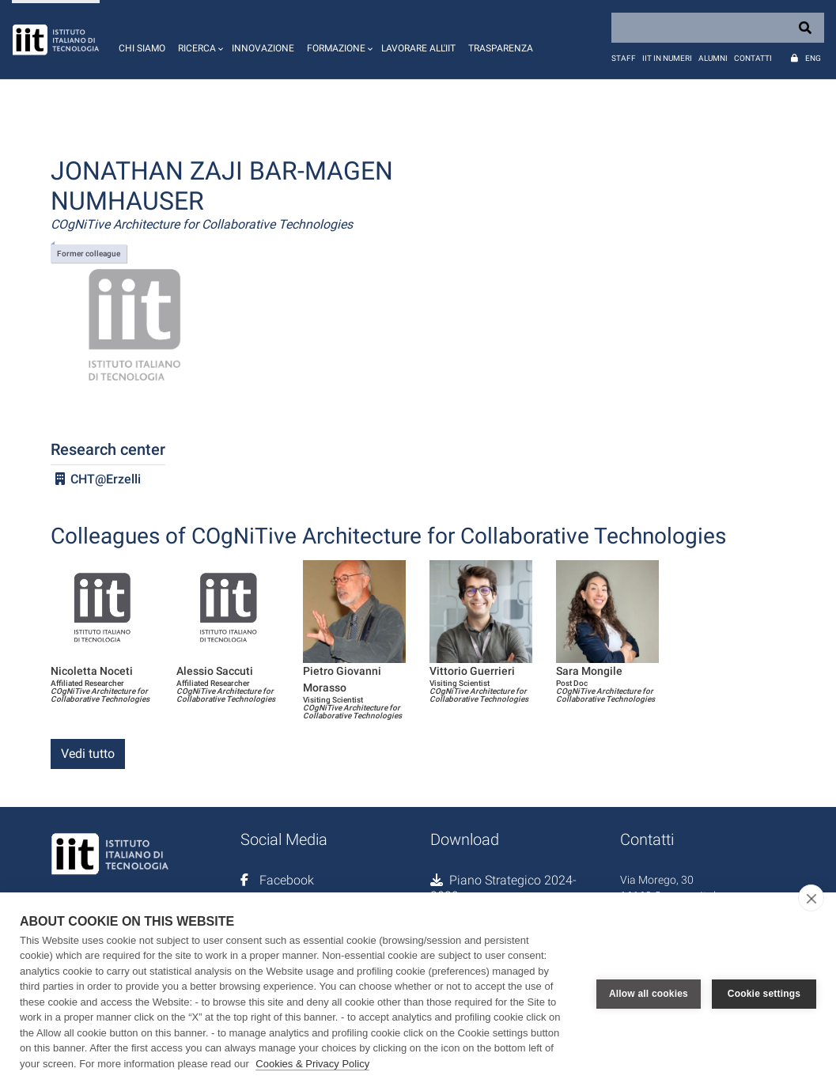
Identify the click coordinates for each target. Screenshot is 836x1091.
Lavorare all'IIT (418, 48)
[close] (811, 898)
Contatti (753, 58)
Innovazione (263, 48)
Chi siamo (142, 48)
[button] (198, 39)
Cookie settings (764, 991)
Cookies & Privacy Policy (312, 1064)
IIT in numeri (667, 58)
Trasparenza (500, 48)
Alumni (713, 58)
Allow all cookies (648, 991)
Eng (813, 58)
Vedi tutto (88, 753)
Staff (623, 58)
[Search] (717, 28)
